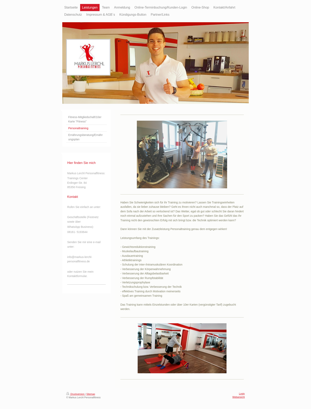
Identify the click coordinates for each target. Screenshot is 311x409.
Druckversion (75, 394)
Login (242, 393)
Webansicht (238, 397)
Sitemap (90, 394)
